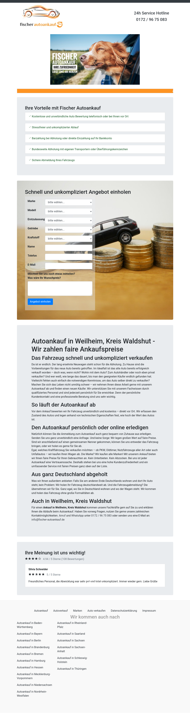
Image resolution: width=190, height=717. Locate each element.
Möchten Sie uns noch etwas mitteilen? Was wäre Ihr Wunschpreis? (51, 275)
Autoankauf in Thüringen (72, 668)
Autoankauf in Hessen (30, 667)
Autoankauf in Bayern (30, 633)
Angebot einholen (40, 301)
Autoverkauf (60, 610)
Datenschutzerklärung (124, 610)
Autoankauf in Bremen (30, 654)
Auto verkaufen (96, 610)
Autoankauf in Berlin (29, 640)
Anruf (62, 515)
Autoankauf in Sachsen (71, 640)
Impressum (149, 610)
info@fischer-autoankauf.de (48, 519)
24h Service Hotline (151, 13)
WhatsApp (77, 515)
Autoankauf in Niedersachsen (34, 685)
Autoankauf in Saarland (71, 633)
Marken (77, 610)
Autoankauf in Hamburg (31, 660)
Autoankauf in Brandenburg (33, 647)
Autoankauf (41, 610)
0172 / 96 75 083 (151, 19)
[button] (28, 59)
